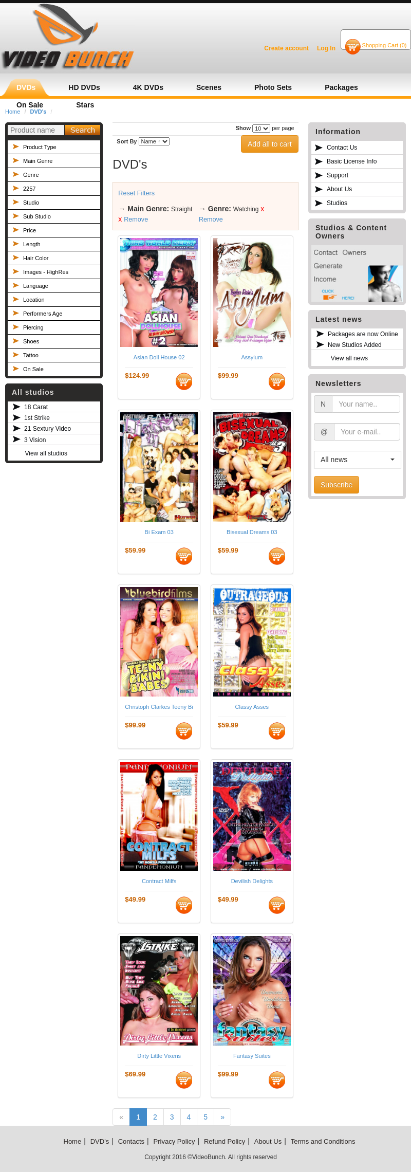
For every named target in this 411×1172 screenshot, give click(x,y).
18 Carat (36, 407)
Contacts (131, 1141)
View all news (349, 358)
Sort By (127, 141)
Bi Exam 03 (159, 532)
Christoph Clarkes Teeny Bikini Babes (159, 707)
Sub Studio (37, 216)
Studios (337, 203)
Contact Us (342, 147)
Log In (326, 48)
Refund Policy (224, 1141)
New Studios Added (355, 345)
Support (337, 175)
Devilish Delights (252, 881)
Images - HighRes (45, 272)
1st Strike (37, 418)
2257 (29, 189)
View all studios (46, 453)
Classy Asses (252, 707)
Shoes (31, 341)
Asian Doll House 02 (159, 357)
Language (35, 286)
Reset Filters (136, 193)
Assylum (252, 357)
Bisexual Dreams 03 (252, 532)
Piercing (33, 327)
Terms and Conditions (323, 1141)
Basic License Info (352, 161)
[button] (357, 459)
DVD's (99, 1141)
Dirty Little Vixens (159, 1056)
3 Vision (35, 440)
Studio (31, 202)
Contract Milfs (159, 881)
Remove (136, 219)
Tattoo (31, 355)
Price (29, 230)
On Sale (33, 369)
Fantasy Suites (252, 1056)
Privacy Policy (174, 1141)
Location (34, 300)
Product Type (40, 147)
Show (243, 128)
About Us (339, 189)
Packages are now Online (363, 334)
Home (73, 1141)
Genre (31, 175)
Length (32, 244)
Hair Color (36, 258)
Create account (286, 48)
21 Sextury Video (47, 428)
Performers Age (42, 313)
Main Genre (37, 161)
